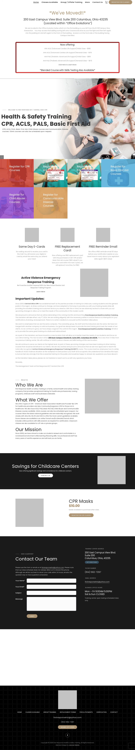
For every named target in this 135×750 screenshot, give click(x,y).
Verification (101, 712)
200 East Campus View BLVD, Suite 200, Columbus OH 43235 (72, 338)
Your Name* (20, 581)
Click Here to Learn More (67, 65)
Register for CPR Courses (19, 168)
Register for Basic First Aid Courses (119, 170)
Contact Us (45, 475)
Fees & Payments (86, 712)
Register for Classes (120, 2)
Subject (18, 593)
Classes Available (33, 712)
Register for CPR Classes (81, 515)
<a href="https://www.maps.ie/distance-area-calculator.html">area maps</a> (67, 657)
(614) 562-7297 (93, 572)
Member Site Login (67, 727)
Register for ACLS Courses (52, 168)
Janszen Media (74, 745)
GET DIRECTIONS (92, 562)
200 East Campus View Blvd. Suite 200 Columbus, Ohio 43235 (65, 19)
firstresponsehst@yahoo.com (53, 567)
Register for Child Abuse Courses (17, 198)
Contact (114, 712)
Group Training (49, 712)
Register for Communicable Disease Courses (53, 200)
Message (19, 599)
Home (19, 712)
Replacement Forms (68, 712)
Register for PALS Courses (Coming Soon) (87, 170)
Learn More (40, 292)
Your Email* (19, 587)
